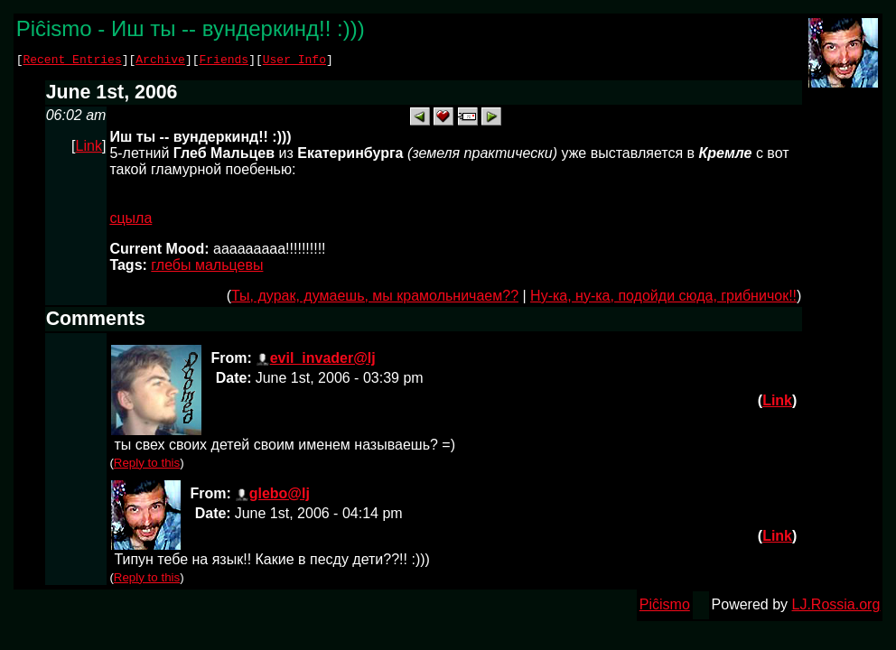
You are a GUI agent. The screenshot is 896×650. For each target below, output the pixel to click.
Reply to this (147, 465)
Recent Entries (72, 61)
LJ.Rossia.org (836, 607)
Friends (224, 61)
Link (89, 148)
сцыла (130, 220)
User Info (294, 61)
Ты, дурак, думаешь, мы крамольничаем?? (374, 298)
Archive (160, 61)
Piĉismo (664, 607)
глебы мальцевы (207, 267)
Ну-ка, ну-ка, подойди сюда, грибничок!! (663, 298)
